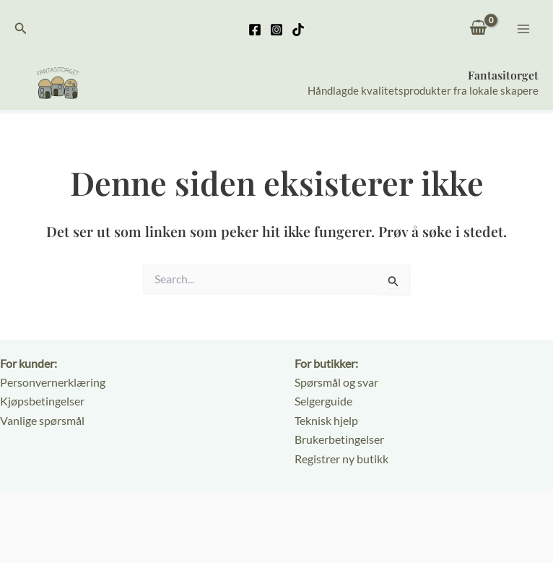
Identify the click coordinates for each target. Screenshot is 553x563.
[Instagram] (276, 29)
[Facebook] (254, 29)
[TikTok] (298, 29)
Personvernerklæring (52, 382)
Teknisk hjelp (326, 420)
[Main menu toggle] (523, 28)
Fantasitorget (503, 75)
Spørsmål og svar (336, 382)
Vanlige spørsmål (42, 420)
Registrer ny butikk (341, 458)
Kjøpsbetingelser (42, 401)
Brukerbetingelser (339, 440)
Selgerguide (323, 401)
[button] (20, 29)
